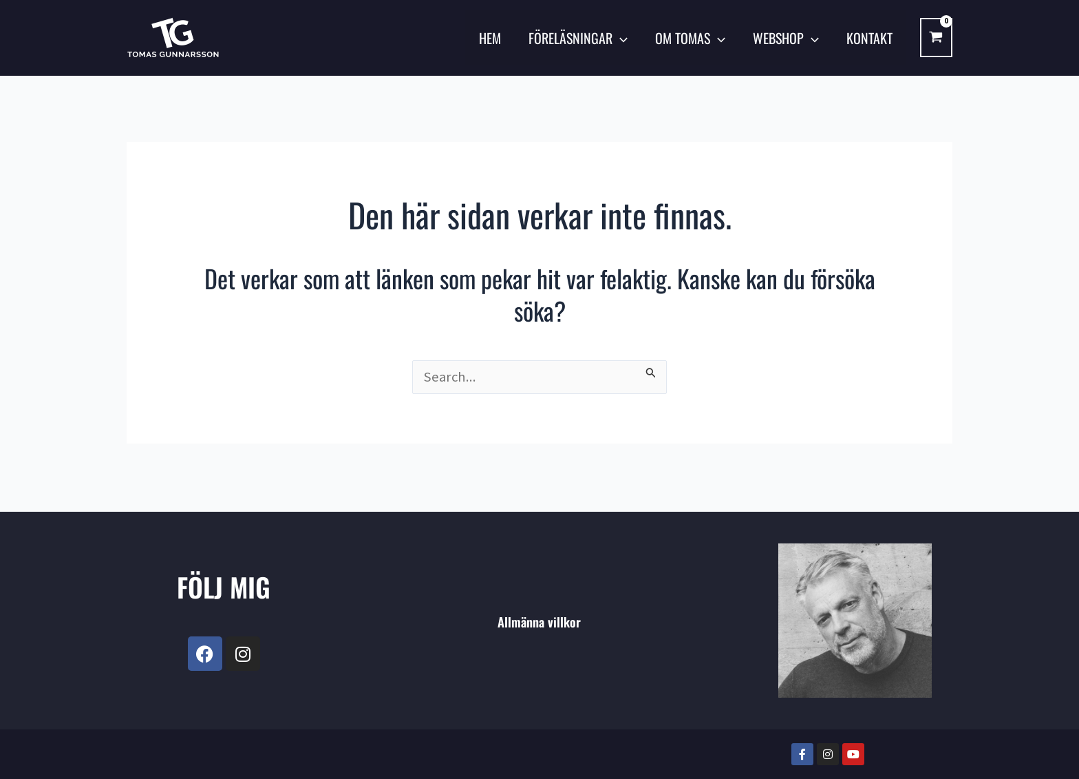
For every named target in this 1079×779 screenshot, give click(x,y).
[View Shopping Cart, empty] (936, 37)
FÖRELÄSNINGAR (578, 37)
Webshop (786, 37)
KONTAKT (869, 38)
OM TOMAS (690, 37)
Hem (490, 38)
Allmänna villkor (539, 621)
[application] (620, 37)
